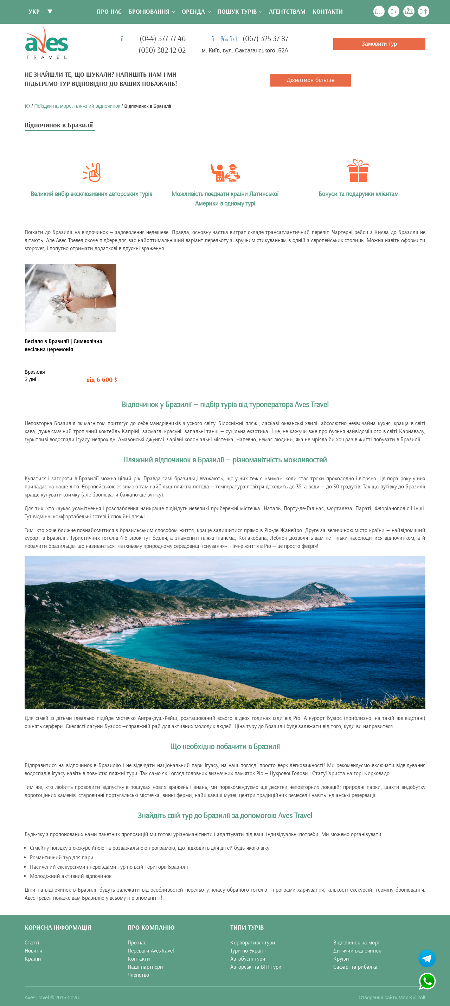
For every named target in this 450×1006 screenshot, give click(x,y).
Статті (32, 942)
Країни (33, 958)
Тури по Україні (248, 950)
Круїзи (341, 958)
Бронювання (149, 12)
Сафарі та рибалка (355, 966)
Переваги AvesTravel (151, 950)
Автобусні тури (247, 958)
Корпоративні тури (252, 942)
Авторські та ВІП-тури (256, 966)
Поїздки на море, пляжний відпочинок (77, 106)
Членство (138, 975)
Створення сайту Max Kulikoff (392, 997)
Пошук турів (237, 12)
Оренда (193, 12)
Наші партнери (145, 966)
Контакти (328, 12)
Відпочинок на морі (356, 942)
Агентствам (287, 12)
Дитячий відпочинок (357, 950)
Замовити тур (379, 44)
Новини (34, 950)
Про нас (109, 12)
